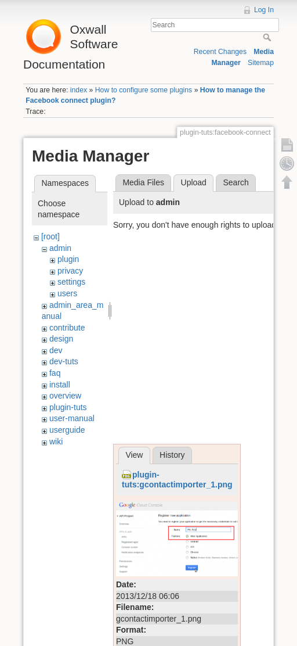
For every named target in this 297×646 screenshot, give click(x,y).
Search (268, 37)
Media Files (143, 182)
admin (60, 248)
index (78, 90)
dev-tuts (63, 361)
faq (54, 373)
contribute (67, 327)
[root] (50, 236)
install (59, 384)
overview (65, 395)
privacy (70, 270)
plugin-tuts (68, 407)
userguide (67, 430)
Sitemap (261, 63)
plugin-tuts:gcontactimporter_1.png (177, 479)
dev (56, 350)
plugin (68, 259)
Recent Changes (220, 52)
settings (71, 281)
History (172, 455)
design (61, 338)
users (67, 293)
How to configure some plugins (144, 90)
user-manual (72, 418)
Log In (264, 10)
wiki (56, 441)
